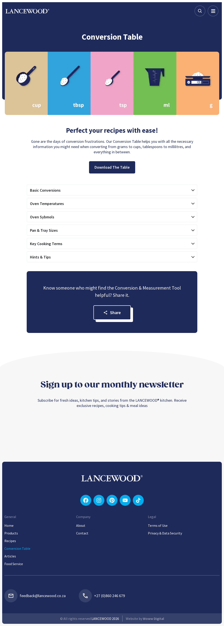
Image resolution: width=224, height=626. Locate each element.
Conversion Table (17, 548)
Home (9, 525)
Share (112, 312)
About (80, 525)
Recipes (10, 541)
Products (11, 533)
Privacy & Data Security (165, 533)
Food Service (13, 564)
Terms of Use (158, 525)
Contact (82, 533)
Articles (10, 556)
